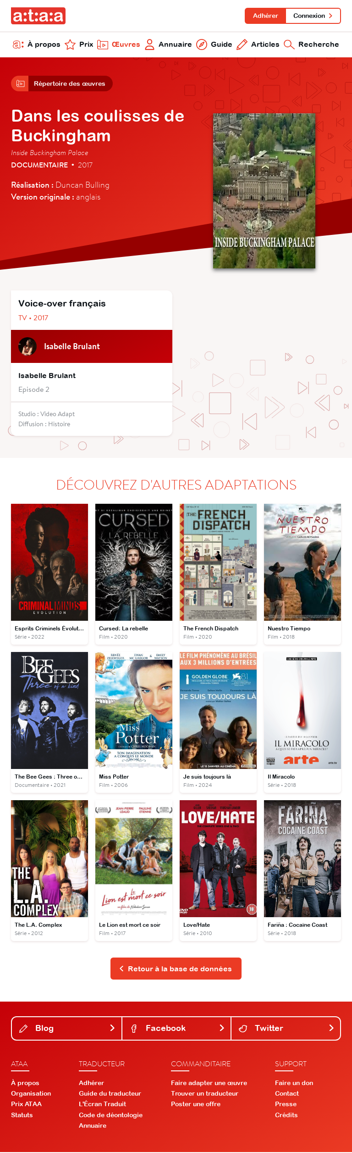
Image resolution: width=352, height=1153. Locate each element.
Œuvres (118, 44)
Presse (286, 1105)
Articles (258, 44)
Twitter (287, 1029)
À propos (36, 44)
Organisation (31, 1094)
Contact (287, 1094)
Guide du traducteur (110, 1094)
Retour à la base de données (175, 969)
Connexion (313, 15)
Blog (67, 1029)
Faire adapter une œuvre (209, 1083)
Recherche (311, 44)
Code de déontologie (111, 1116)
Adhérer (265, 15)
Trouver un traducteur (204, 1094)
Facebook (178, 1029)
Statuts (22, 1116)
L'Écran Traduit (102, 1105)
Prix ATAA (26, 1105)
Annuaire (168, 44)
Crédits (286, 1116)
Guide (214, 44)
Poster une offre (195, 1105)
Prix (79, 44)
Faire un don (294, 1083)
